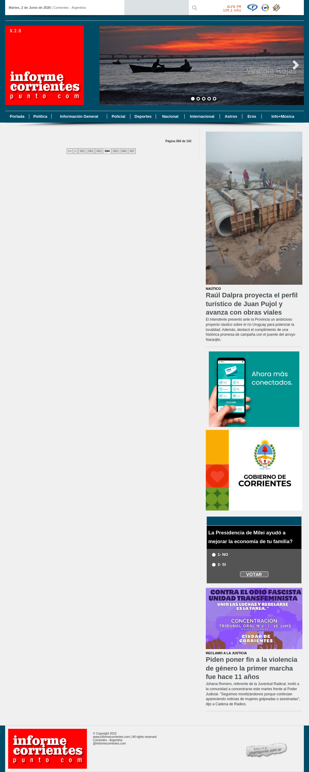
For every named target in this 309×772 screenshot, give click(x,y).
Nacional (170, 116)
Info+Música (282, 116)
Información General (79, 116)
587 (132, 151)
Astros (231, 116)
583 (98, 151)
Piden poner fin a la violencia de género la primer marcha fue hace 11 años (251, 668)
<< (70, 151)
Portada (17, 116)
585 (115, 151)
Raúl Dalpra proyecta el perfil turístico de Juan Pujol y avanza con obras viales (252, 303)
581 (82, 151)
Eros (251, 116)
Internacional (202, 116)
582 (90, 151)
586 (123, 151)
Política (40, 116)
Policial (119, 116)
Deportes (143, 116)
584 (107, 151)
